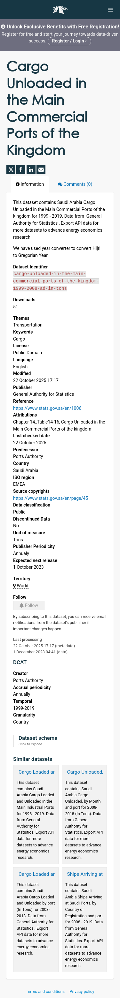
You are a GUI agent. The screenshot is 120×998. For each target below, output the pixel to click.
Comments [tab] (75, 184)
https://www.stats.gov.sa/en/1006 (47, 408)
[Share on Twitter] (10, 169)
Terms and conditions (46, 991)
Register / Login (69, 40)
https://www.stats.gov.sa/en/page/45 (50, 498)
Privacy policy (82, 991)
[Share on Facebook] (20, 169)
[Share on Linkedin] (31, 169)
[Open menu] (110, 9)
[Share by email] (40, 169)
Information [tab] (30, 184)
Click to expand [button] (30, 744)
